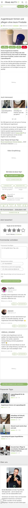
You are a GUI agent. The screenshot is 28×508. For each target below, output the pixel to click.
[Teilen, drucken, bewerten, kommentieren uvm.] (2, 500)
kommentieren (7, 26)
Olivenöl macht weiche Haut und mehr (19, 427)
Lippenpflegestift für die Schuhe (6, 111)
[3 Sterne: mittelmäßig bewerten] (14, 230)
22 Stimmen (18, 234)
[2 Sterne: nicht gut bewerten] (9, 230)
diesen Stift (19, 133)
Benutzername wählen (7, 261)
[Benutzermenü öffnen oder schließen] (26, 2)
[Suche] (22, 2)
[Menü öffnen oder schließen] (2, 2)
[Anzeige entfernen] (1, 503)
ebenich (10, 311)
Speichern (12, 47)
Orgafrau (11, 288)
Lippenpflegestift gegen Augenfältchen (12, 436)
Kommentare (14, 212)
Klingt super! (14, 175)
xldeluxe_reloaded (8, 332)
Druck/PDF (4, 47)
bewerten (20, 26)
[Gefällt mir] (12, 304)
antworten (22, 303)
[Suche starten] (2, 6)
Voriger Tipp (7, 185)
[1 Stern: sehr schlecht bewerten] (5, 230)
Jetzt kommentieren (14, 179)
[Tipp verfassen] (26, 6)
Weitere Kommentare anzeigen (14, 384)
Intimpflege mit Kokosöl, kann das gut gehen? (19, 112)
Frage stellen (20, 6)
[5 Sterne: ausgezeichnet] (23, 230)
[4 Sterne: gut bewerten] (19, 230)
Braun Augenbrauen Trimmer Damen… (12, 142)
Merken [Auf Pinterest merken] (24, 47)
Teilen (18, 47)
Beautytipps (5, 28)
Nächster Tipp (20, 185)
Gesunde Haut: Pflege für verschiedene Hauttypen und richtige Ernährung (19, 448)
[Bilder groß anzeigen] (25, 43)
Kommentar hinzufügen (14, 252)
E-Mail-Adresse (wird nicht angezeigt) (11, 266)
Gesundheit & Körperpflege (15, 28)
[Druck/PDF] (3, 205)
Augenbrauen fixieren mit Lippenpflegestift (13, 405)
